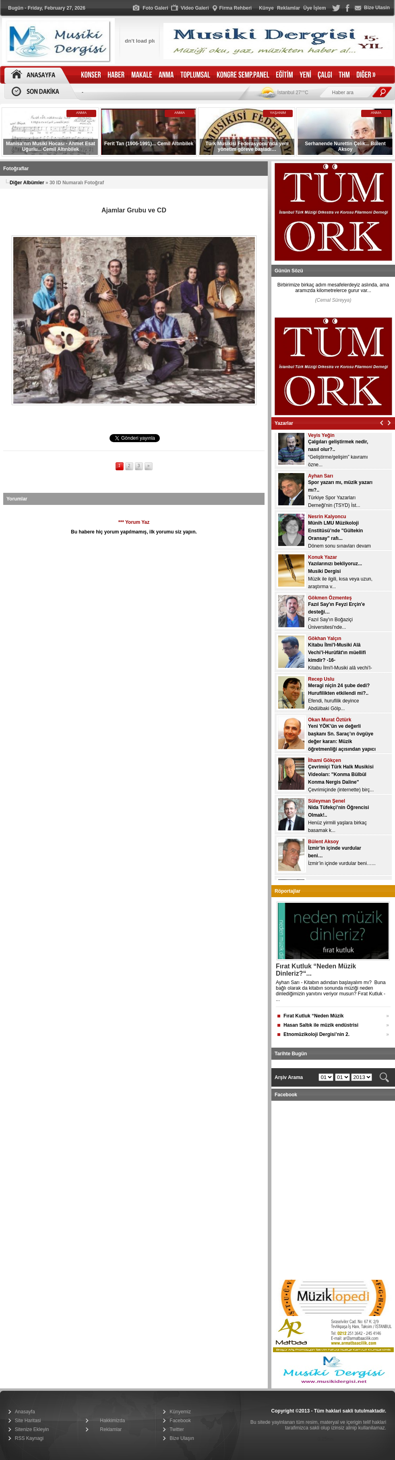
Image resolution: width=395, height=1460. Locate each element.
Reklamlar (111, 1429)
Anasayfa (25, 1412)
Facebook (180, 1420)
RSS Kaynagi (29, 1438)
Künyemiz (180, 1412)
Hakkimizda (112, 1420)
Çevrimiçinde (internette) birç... (341, 794)
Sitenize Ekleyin (32, 1429)
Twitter (177, 1429)
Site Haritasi (28, 1420)
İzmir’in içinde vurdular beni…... (342, 867)
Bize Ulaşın (182, 1438)
